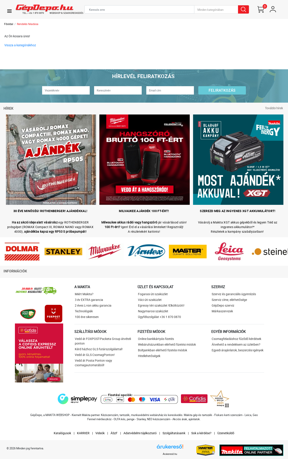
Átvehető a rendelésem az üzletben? (236, 344)
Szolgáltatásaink (174, 433)
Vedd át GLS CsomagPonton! (95, 355)
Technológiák (84, 311)
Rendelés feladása (27, 24)
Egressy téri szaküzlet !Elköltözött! (161, 305)
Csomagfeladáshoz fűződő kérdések (236, 339)
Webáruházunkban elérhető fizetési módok (167, 344)
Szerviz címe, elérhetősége (229, 300)
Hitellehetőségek (149, 356)
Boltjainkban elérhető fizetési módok (162, 350)
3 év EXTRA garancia (89, 300)
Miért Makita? (84, 294)
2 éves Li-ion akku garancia (93, 305)
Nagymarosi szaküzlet (153, 311)
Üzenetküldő (225, 433)
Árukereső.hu (170, 454)
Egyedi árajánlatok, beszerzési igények (237, 350)
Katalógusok (62, 433)
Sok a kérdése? (201, 433)
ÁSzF (114, 433)
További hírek (274, 108)
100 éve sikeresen (87, 317)
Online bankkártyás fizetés (156, 339)
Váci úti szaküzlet (150, 300)
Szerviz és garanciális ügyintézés (234, 294)
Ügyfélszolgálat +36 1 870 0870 (159, 317)
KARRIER (83, 433)
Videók (100, 433)
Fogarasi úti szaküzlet (153, 294)
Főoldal (8, 24)
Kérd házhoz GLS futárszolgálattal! (99, 349)
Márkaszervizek (222, 311)
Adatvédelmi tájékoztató (140, 433)
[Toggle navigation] (9, 11)
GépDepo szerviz (223, 305)
